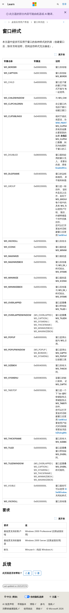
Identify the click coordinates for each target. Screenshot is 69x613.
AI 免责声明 (8, 604)
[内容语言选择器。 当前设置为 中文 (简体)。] (11, 596)
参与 (42, 604)
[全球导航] (3, 4)
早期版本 (22, 604)
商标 (38, 608)
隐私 (50, 604)
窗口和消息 (39, 22)
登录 (64, 3)
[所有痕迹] (5, 22)
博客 (32, 604)
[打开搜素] (58, 4)
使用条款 (28, 608)
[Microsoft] (35, 4)
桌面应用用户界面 (20, 22)
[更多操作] (64, 22)
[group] (34, 281)
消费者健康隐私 (10, 608)
